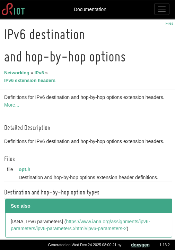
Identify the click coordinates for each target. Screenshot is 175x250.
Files (170, 23)
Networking (17, 72)
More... (12, 105)
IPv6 (40, 72)
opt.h (26, 169)
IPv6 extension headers (30, 80)
